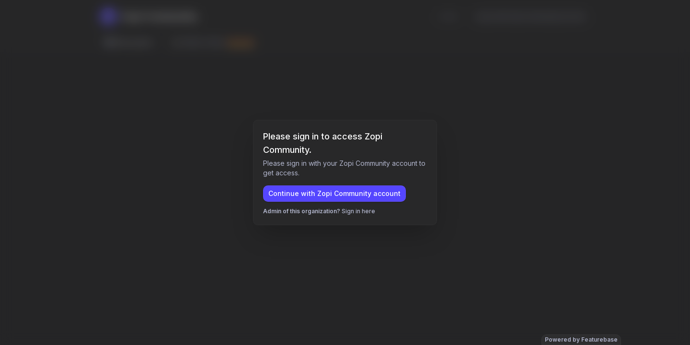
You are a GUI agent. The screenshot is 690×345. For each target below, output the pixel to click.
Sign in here (358, 211)
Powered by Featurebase (581, 339)
